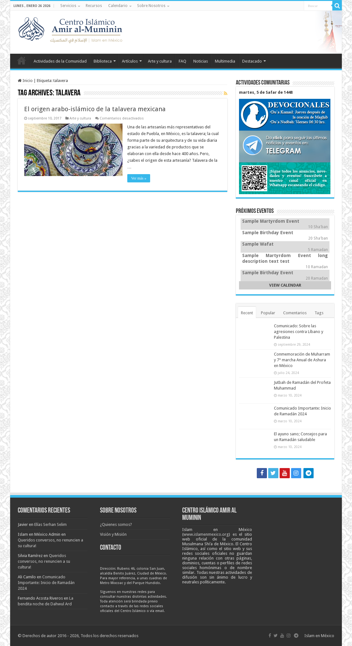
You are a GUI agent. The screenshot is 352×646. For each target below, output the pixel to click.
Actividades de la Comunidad (60, 61)
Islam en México (319, 635)
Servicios (68, 5)
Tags (319, 312)
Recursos (94, 5)
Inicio (21, 60)
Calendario (118, 5)
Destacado (252, 61)
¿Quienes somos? (116, 524)
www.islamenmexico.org (206, 534)
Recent (247, 312)
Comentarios (295, 312)
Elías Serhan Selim (50, 524)
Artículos (130, 61)
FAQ (182, 61)
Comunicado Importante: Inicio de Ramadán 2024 (46, 583)
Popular (268, 312)
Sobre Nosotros (151, 5)
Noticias (200, 61)
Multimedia (225, 61)
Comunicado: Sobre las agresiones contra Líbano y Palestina (298, 331)
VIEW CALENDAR (285, 285)
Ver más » (138, 178)
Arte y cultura (160, 61)
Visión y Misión (113, 534)
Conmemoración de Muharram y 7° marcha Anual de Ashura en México (302, 360)
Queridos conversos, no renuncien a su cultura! (44, 561)
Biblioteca (103, 61)
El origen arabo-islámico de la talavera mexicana (95, 109)
